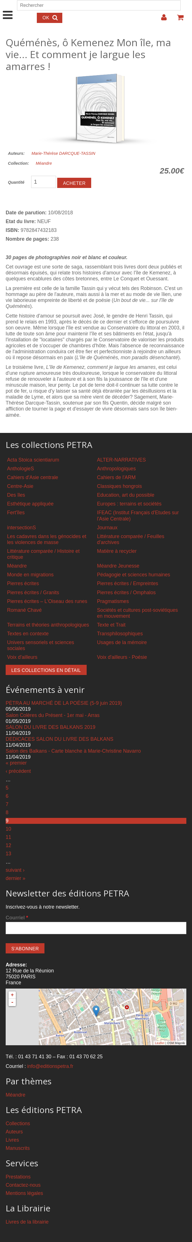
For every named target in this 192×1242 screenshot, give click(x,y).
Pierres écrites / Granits (33, 592)
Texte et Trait (111, 625)
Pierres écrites (23, 583)
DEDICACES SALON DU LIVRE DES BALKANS (59, 739)
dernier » (15, 878)
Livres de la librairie (27, 1222)
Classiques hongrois (119, 486)
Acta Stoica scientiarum (33, 460)
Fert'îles (16, 512)
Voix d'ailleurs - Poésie (122, 657)
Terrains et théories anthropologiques (48, 625)
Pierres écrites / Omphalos (126, 592)
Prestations (18, 1177)
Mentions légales (24, 1193)
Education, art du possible (125, 495)
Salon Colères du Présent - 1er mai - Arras (53, 715)
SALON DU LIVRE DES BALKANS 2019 (50, 727)
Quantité (16, 182)
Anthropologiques (116, 468)
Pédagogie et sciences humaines (133, 574)
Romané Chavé (24, 610)
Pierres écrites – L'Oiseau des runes (47, 601)
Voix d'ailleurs (22, 657)
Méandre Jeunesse (118, 566)
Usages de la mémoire (122, 642)
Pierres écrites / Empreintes (127, 583)
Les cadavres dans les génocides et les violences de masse (46, 539)
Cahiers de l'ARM (116, 477)
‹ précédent (18, 771)
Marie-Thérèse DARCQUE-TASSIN (63, 153)
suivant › (15, 870)
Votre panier (178, 19)
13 (8, 853)
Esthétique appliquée (30, 504)
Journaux (107, 527)
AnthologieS (20, 468)
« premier (16, 763)
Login (161, 19)
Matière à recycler (117, 551)
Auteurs (14, 1132)
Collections (18, 1123)
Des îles (16, 495)
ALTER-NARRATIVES (121, 460)
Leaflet (159, 1043)
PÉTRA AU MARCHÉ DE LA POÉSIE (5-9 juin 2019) (64, 703)
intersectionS (21, 527)
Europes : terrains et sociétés (129, 504)
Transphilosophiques (120, 633)
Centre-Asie (20, 486)
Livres (12, 1140)
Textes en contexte (28, 633)
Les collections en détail (46, 670)
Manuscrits (18, 1148)
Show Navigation (8, 9)
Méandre (44, 163)
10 (8, 829)
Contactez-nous (23, 1185)
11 (8, 837)
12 (8, 845)
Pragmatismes (113, 601)
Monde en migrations (30, 574)
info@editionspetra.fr (50, 1066)
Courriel (17, 918)
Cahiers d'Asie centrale (32, 477)
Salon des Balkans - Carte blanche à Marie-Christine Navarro (73, 751)
